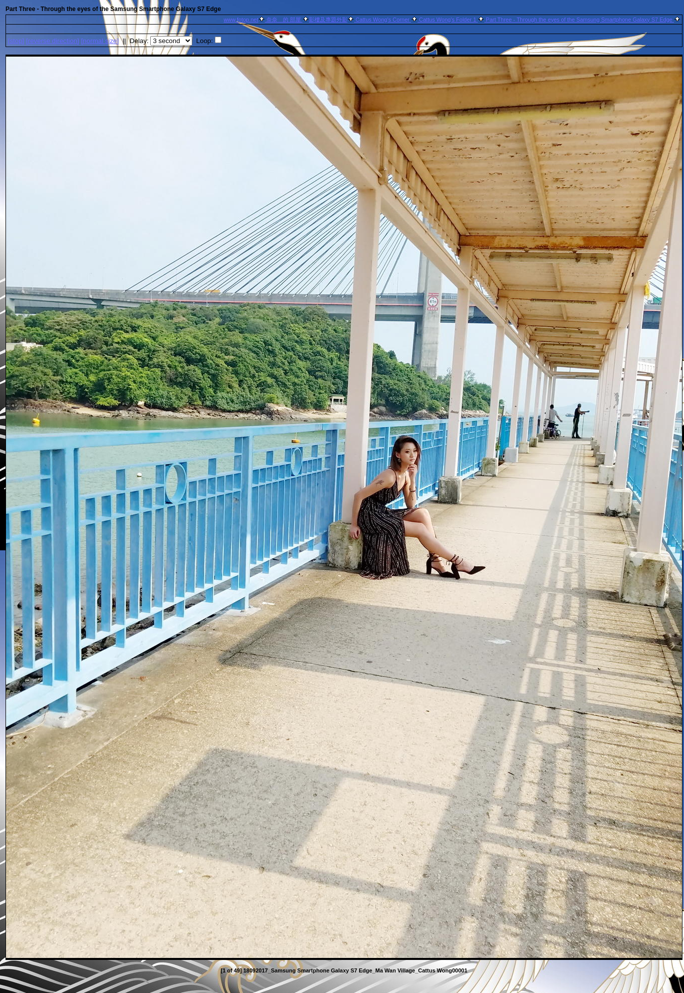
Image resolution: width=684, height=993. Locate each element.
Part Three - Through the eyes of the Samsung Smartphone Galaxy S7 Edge (579, 20)
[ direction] (52, 41)
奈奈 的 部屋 (283, 20)
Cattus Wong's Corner (382, 20)
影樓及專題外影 (328, 20)
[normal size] (100, 41)
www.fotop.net (241, 20)
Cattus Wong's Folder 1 (448, 20)
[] (16, 41)
